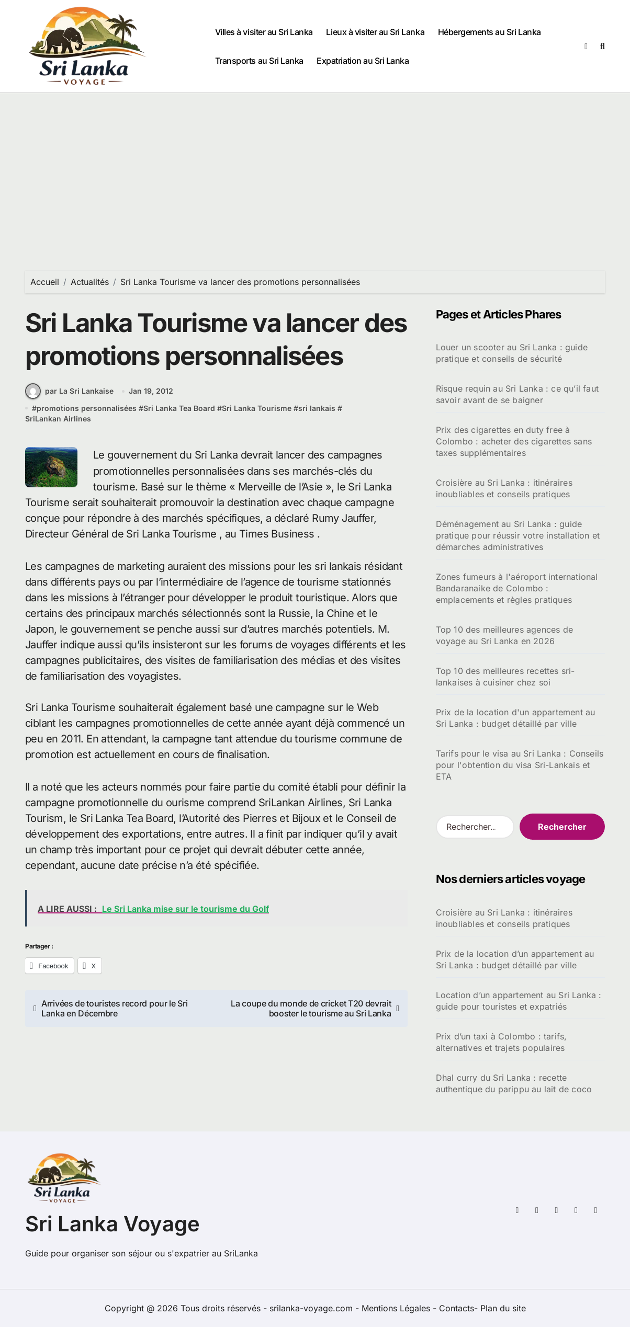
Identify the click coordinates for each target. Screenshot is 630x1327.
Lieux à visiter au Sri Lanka (375, 32)
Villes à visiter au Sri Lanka (264, 32)
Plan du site (503, 1308)
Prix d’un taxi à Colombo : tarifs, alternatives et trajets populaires (501, 1042)
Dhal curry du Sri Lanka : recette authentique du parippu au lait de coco (514, 1083)
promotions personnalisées (87, 409)
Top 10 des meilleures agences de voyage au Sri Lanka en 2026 (504, 635)
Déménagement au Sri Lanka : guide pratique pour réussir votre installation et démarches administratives (518, 535)
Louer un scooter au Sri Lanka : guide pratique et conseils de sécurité (512, 353)
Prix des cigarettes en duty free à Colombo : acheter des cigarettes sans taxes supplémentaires (514, 441)
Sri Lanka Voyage (112, 1224)
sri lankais (316, 409)
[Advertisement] (315, 171)
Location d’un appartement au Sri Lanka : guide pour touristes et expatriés (519, 1001)
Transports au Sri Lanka (259, 60)
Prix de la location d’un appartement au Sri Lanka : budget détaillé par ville (515, 959)
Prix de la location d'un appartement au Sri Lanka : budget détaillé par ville (515, 718)
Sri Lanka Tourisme (256, 409)
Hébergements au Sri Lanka (489, 32)
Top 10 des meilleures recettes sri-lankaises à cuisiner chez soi (505, 677)
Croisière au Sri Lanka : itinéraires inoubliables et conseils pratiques (504, 488)
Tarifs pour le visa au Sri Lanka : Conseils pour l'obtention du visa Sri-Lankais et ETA (520, 765)
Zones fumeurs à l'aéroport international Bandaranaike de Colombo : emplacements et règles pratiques (517, 588)
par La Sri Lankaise (69, 393)
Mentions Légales (397, 1308)
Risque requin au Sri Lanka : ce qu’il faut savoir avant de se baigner (517, 394)
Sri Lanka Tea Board (179, 409)
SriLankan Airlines (58, 419)
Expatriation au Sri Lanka (363, 60)
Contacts (456, 1308)
